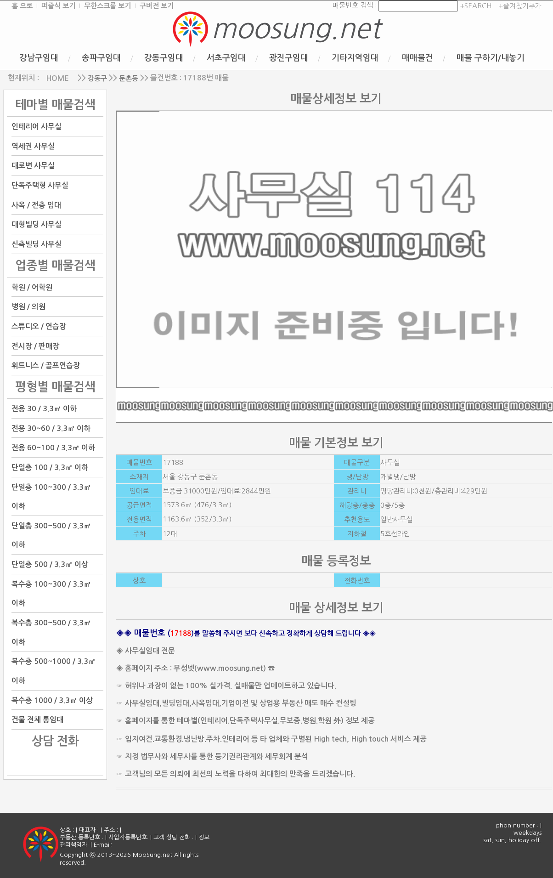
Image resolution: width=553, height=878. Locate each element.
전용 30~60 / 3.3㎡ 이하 (50, 428)
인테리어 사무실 (36, 126)
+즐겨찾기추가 (520, 5)
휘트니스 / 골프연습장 (45, 365)
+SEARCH (474, 5)
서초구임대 (226, 58)
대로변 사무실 (33, 165)
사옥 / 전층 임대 (36, 204)
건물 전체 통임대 (37, 719)
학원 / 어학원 (31, 286)
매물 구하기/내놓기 (491, 58)
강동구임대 (163, 58)
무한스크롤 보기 (107, 5)
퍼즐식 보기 (58, 5)
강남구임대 (38, 58)
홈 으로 (22, 5)
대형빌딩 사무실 (36, 224)
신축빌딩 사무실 (36, 244)
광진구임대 (288, 58)
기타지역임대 (355, 58)
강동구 (97, 78)
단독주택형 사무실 (39, 185)
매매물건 (417, 58)
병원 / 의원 (28, 306)
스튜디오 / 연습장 (38, 326)
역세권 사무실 (33, 145)
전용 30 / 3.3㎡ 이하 (44, 408)
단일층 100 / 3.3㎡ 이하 (49, 467)
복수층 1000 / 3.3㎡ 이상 (52, 700)
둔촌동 (128, 78)
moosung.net (295, 28)
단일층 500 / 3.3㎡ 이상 (49, 564)
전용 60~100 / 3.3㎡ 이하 (53, 447)
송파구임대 (101, 58)
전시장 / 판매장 (35, 345)
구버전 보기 (157, 5)
